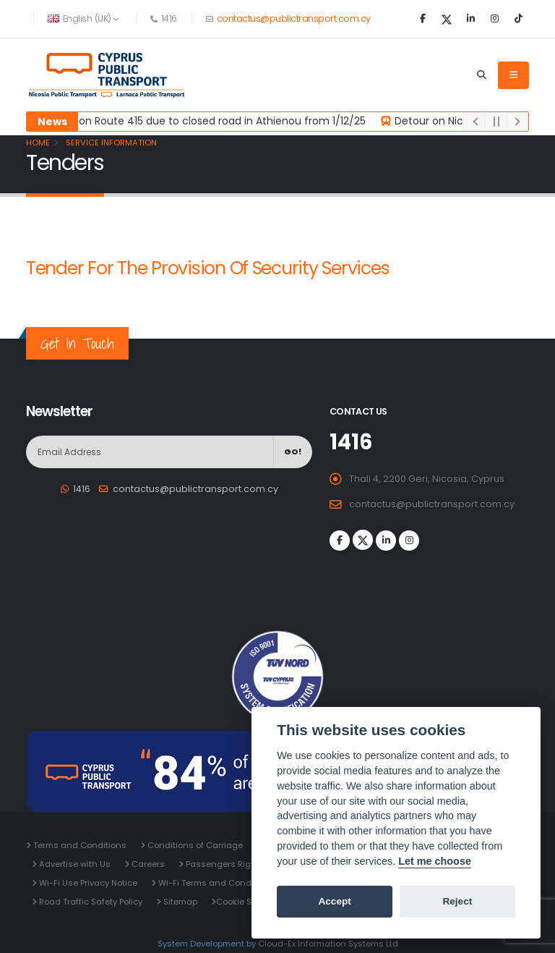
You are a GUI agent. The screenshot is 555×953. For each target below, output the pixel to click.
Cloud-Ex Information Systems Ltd (328, 943)
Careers (147, 864)
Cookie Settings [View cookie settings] (248, 901)
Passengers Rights (224, 864)
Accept (334, 901)
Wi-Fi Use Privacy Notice (87, 883)
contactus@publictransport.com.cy (293, 18)
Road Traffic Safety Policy (89, 901)
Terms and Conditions (78, 845)
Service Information (110, 142)
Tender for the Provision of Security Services (207, 268)
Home (38, 142)
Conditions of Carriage (194, 845)
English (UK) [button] (83, 18)
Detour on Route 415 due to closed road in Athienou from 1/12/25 (208, 121)
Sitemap (179, 901)
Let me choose (434, 861)
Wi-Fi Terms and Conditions (215, 883)
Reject (457, 901)
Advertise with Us (74, 864)
